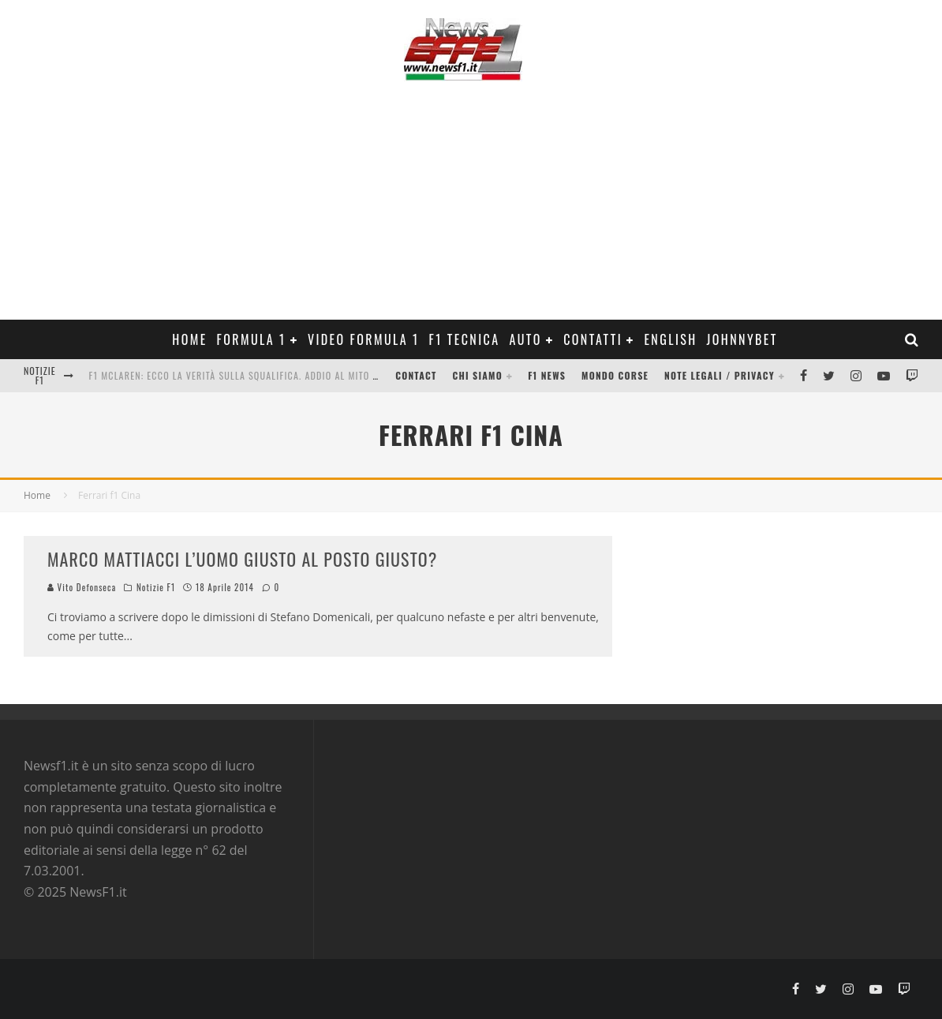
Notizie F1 (155, 587)
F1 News (547, 375)
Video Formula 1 (364, 339)
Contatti (592, 339)
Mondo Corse (615, 375)
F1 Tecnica (464, 339)
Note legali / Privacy (719, 375)
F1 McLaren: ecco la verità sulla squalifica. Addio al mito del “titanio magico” (279, 375)
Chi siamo (478, 375)
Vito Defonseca (81, 587)
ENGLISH (670, 339)
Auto (525, 339)
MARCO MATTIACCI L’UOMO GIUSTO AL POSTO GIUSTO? (242, 558)
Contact (415, 375)
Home (189, 339)
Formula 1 (251, 339)
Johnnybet (742, 339)
